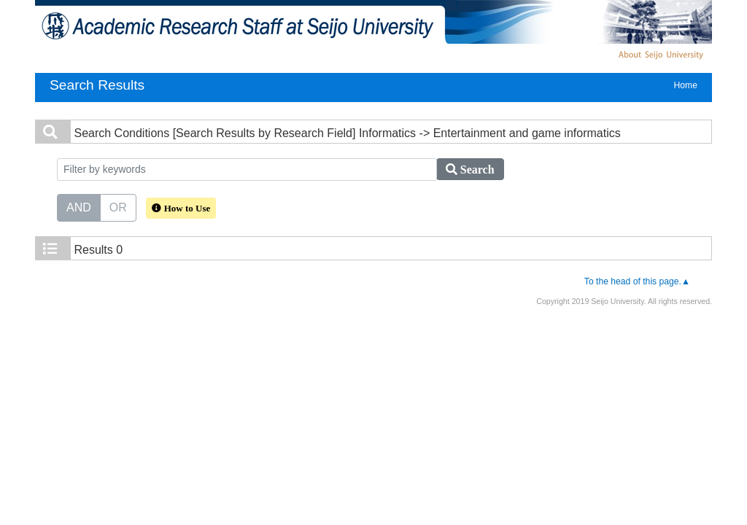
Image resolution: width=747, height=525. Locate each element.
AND (78, 206)
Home (685, 85)
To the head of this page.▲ (637, 281)
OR (118, 206)
